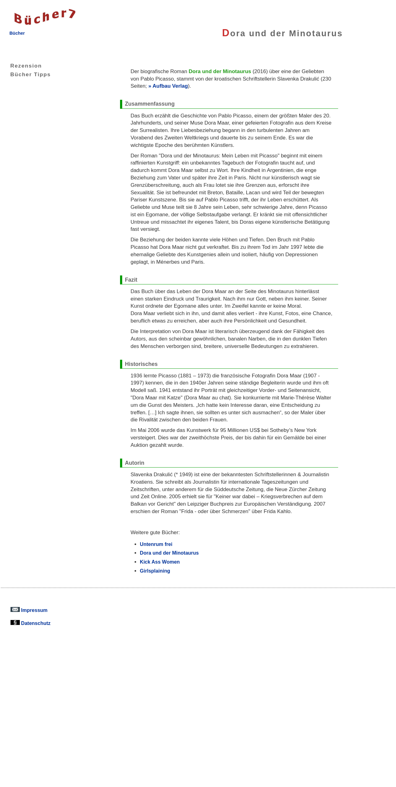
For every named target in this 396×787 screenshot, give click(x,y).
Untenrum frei (156, 544)
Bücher (17, 33)
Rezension (21, 66)
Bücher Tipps (26, 74)
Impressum (29, 610)
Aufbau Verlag (170, 86)
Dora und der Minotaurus (169, 553)
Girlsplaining (155, 571)
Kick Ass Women (160, 562)
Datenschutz (31, 623)
